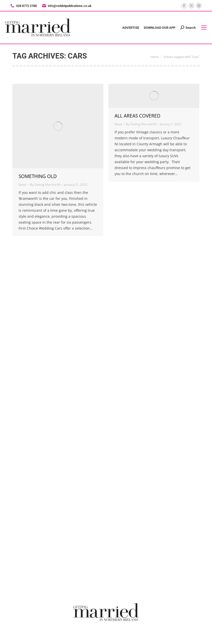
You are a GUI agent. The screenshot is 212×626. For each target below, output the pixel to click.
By (45, 184)
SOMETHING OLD (38, 176)
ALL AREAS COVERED (137, 116)
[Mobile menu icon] (204, 27)
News (22, 184)
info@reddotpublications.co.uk (66, 5)
